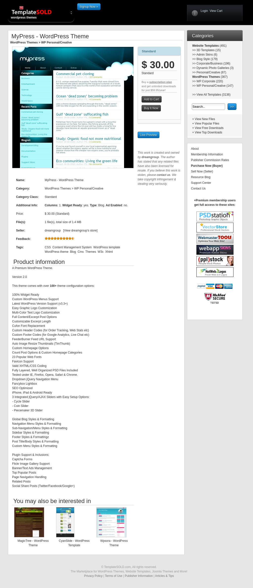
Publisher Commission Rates (210, 160)
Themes (90, 251)
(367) (224, 77)
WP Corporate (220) (209, 81)
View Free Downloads (209, 128)
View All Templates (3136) (213, 94)
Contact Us (198, 188)
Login (204, 11)
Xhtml (109, 251)
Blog (73, 251)
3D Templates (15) (208, 50)
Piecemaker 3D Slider (28, 410)
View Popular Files (207, 123)
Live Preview (148, 135)
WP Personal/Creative (56, 42)
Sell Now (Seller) (202, 171)
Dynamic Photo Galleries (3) (214, 68)
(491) (223, 45)
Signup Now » (89, 6)
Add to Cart (151, 99)
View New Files (205, 119)
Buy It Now (151, 108)
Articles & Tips (164, 576)
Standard (149, 51)
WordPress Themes (24, 42)
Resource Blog (201, 177)
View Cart (216, 11)
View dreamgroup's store (80, 230)
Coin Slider (21, 406)
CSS (48, 247)
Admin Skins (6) (206, 54)
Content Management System (72, 247)
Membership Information (207, 154)
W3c (101, 251)
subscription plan (160, 82)
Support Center (201, 183)
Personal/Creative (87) (211, 72)
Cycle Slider (22, 401)
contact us (163, 175)
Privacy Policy (93, 576)
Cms (81, 251)
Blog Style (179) (206, 59)
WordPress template (106, 247)
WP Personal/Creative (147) (214, 85)
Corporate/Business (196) (213, 63)
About (195, 148)
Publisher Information (139, 576)
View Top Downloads (208, 132)
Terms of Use (114, 576)
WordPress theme (56, 251)
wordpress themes (35, 12)
